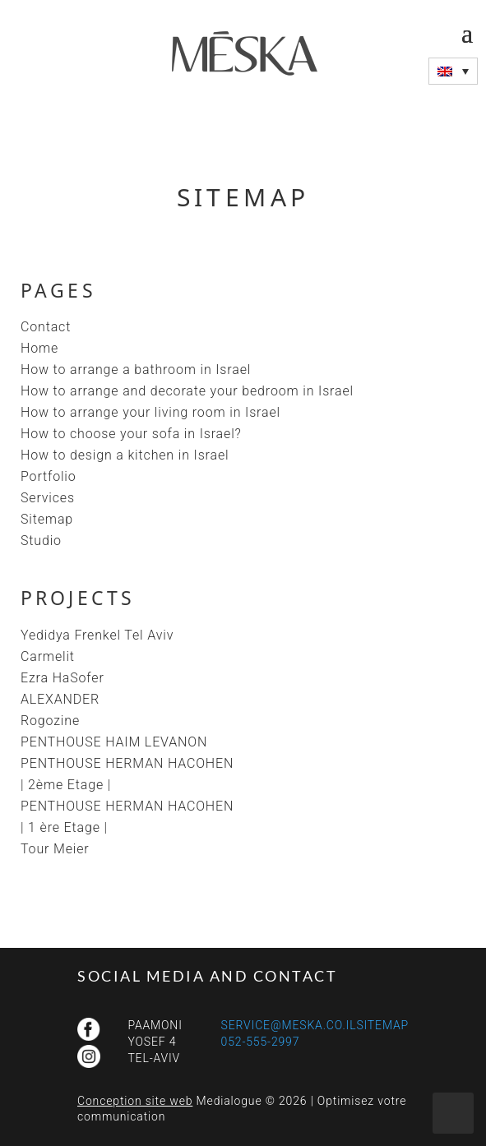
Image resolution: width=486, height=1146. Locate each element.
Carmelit (48, 656)
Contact (46, 327)
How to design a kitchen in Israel (125, 455)
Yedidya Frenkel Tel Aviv (97, 635)
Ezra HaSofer (62, 678)
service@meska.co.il (289, 1025)
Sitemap (47, 519)
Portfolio (48, 476)
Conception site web (134, 1100)
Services (48, 498)
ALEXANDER (60, 699)
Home (39, 348)
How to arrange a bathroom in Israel (136, 369)
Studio (41, 540)
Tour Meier (55, 849)
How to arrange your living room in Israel (150, 412)
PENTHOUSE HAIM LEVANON (114, 742)
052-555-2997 (260, 1041)
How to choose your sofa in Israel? (131, 433)
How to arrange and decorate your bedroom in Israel (187, 391)
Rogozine (50, 720)
